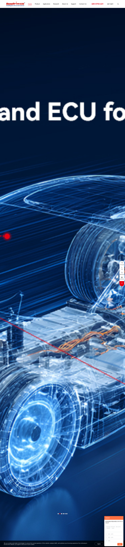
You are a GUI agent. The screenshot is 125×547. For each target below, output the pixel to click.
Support (73, 4)
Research (56, 4)
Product (37, 4)
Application (46, 4)
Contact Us (82, 4)
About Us (65, 4)
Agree (99, 544)
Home (30, 4)
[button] (58, 513)
